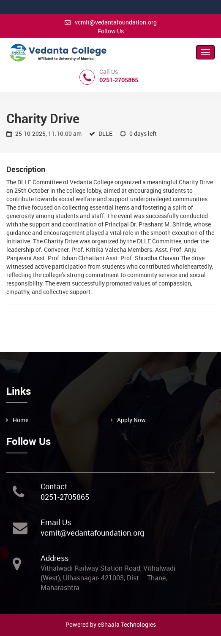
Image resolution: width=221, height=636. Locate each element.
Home (20, 420)
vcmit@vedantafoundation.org (111, 22)
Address (54, 558)
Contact (54, 486)
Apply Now (131, 420)
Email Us (56, 522)
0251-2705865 (65, 497)
